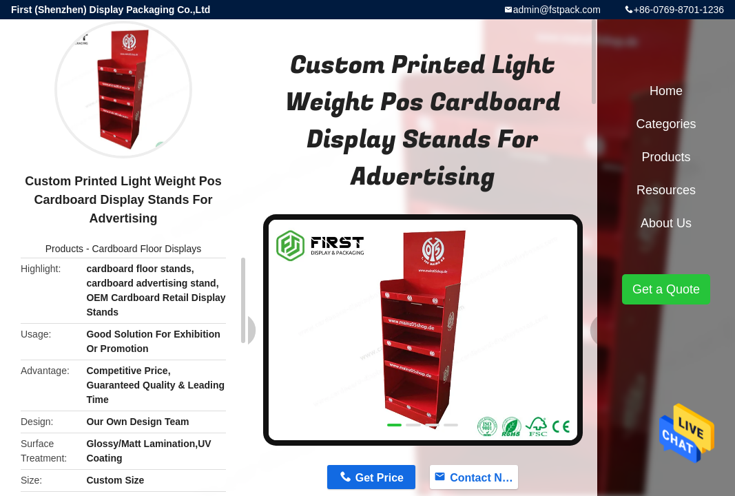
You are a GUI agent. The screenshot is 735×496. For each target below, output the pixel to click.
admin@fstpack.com (557, 9)
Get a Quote (666, 289)
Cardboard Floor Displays (146, 248)
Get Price (379, 478)
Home (666, 91)
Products (64, 248)
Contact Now (483, 478)
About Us (666, 223)
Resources (666, 190)
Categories (666, 124)
